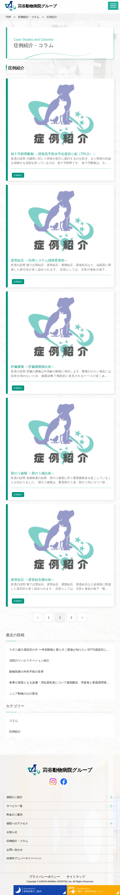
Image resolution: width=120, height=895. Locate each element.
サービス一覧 (15, 806)
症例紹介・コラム (17, 840)
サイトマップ (76, 876)
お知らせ (12, 832)
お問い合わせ (15, 849)
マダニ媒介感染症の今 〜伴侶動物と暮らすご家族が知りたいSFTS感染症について (61, 649)
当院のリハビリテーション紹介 (29, 660)
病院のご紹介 (15, 797)
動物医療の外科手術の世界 (26, 671)
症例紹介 (18, 175)
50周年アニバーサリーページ (24, 858)
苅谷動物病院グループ (31, 6)
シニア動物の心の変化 (23, 693)
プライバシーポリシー (44, 876)
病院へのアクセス (17, 823)
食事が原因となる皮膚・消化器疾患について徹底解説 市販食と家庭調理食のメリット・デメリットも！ (61, 682)
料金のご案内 (15, 814)
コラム (13, 720)
